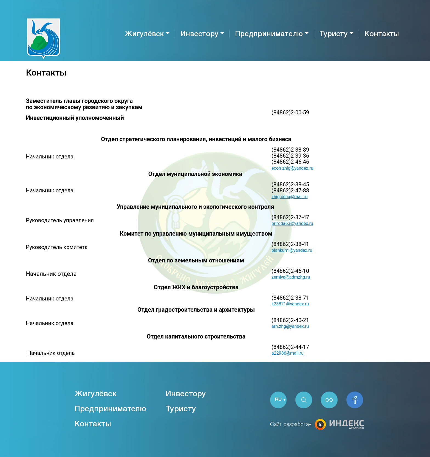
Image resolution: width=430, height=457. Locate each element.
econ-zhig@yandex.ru (292, 168)
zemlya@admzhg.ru (290, 277)
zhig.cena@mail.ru (289, 196)
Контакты (381, 34)
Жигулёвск (144, 34)
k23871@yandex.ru (290, 303)
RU (278, 400)
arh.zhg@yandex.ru (290, 326)
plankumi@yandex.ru (291, 250)
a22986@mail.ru (287, 353)
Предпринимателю (269, 34)
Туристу (333, 34)
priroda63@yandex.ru (292, 223)
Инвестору (199, 34)
